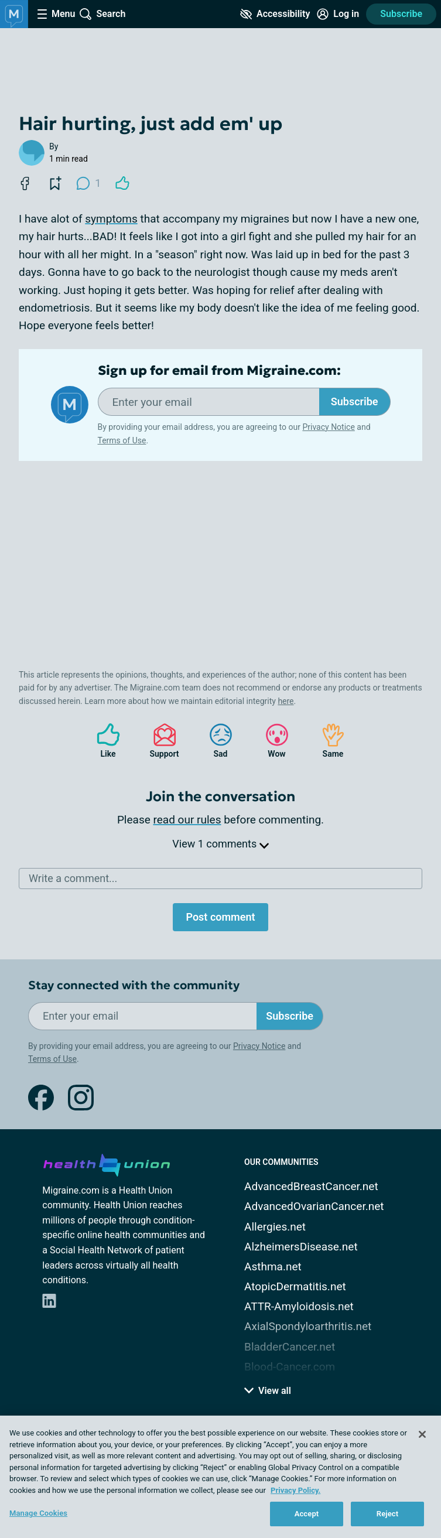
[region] (220, 1477)
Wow (271, 740)
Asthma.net (273, 1266)
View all (267, 1390)
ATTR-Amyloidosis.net (299, 1306)
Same (327, 740)
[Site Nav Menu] (56, 14)
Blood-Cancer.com (289, 1366)
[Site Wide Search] (102, 14)
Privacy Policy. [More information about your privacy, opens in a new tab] (295, 1490)
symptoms (111, 218)
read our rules (187, 819)
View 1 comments (220, 844)
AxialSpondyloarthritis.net (307, 1326)
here (285, 701)
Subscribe (401, 13)
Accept (307, 1513)
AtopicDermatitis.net (295, 1286)
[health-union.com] (106, 1163)
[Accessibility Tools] (275, 14)
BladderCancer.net (289, 1347)
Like (102, 740)
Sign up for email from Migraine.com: (219, 370)
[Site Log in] (337, 14)
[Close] (422, 1434)
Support (160, 740)
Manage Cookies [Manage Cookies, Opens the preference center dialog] (38, 1513)
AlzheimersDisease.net (301, 1246)
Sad (215, 740)
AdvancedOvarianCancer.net (314, 1206)
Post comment (220, 917)
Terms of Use (122, 440)
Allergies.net (275, 1226)
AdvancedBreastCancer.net (311, 1186)
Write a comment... (73, 878)
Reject (388, 1513)
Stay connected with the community (134, 985)
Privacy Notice (328, 427)
